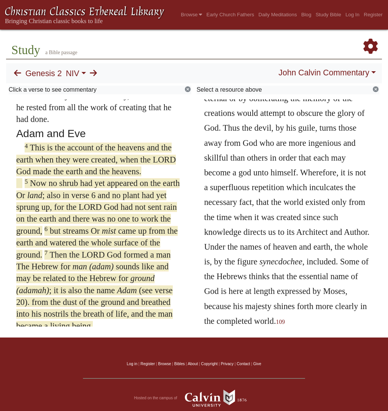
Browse (191, 14)
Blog (306, 14)
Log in (132, 364)
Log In (353, 14)
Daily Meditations (277, 14)
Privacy (227, 364)
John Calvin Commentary (323, 72)
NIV (73, 73)
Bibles (179, 364)
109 (280, 322)
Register (373, 14)
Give (257, 364)
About (193, 364)
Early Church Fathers (230, 14)
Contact (243, 364)
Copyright (209, 364)
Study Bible (328, 14)
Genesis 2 (43, 73)
